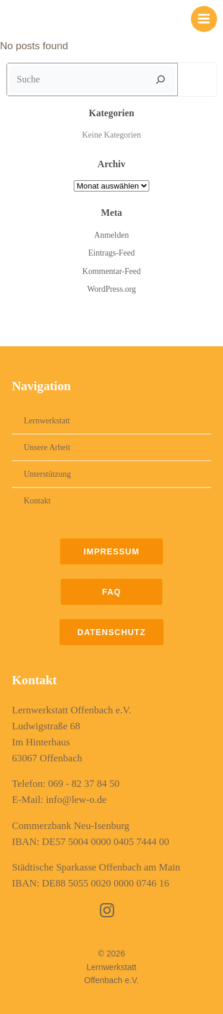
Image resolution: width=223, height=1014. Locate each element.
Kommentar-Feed (111, 271)
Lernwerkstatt (47, 420)
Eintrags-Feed (111, 252)
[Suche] (160, 79)
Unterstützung (47, 474)
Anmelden (111, 235)
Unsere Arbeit (47, 447)
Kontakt (37, 500)
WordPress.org (111, 289)
